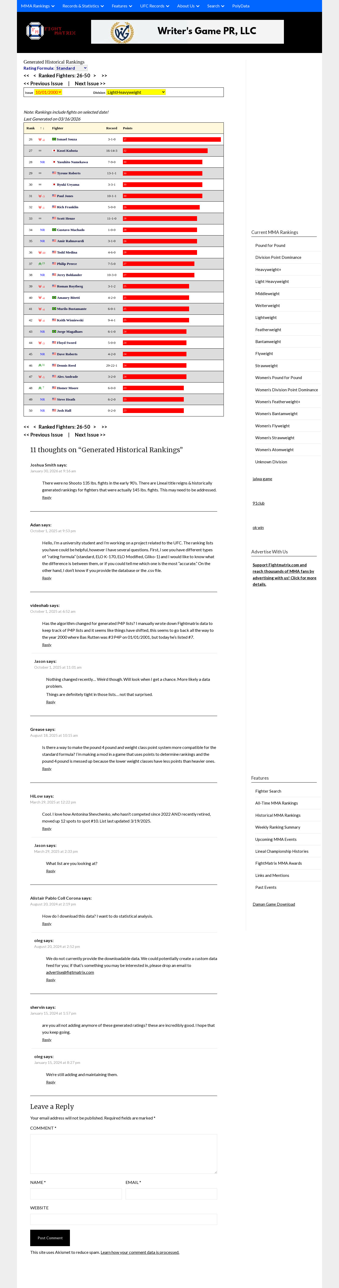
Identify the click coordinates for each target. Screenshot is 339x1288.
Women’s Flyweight (272, 425)
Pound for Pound (270, 245)
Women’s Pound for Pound (278, 377)
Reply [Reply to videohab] (46, 644)
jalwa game (262, 478)
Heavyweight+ (268, 269)
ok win (258, 527)
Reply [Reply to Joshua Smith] (46, 497)
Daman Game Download (274, 904)
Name (38, 1182)
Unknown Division (271, 461)
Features (119, 5)
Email (133, 1182)
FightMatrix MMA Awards (278, 863)
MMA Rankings (35, 5)
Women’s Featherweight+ (277, 401)
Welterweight (267, 305)
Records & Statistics (81, 5)
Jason (40, 661)
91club (259, 503)
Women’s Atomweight (274, 449)
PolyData (240, 5)
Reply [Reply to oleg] (50, 980)
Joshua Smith (43, 464)
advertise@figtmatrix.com (70, 972)
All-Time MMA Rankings (276, 803)
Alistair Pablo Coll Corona (55, 897)
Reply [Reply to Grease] (46, 768)
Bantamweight (268, 341)
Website (39, 1207)
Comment (43, 1127)
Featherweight (268, 329)
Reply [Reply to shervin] (46, 1039)
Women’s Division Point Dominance (286, 389)
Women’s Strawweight (275, 437)
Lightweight (266, 317)
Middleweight (267, 293)
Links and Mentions (272, 875)
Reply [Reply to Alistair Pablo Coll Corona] (46, 923)
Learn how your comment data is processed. (140, 1252)
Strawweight (266, 365)
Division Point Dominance (278, 257)
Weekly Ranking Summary (277, 827)
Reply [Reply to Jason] (50, 702)
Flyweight (264, 353)
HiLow (36, 795)
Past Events (265, 887)
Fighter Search (268, 791)
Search (213, 5)
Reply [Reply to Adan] (46, 578)
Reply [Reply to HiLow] (46, 828)
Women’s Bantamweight (276, 413)
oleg (38, 940)
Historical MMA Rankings (278, 815)
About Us (186, 5)
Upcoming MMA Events (276, 839)
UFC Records (152, 5)
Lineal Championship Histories (282, 851)
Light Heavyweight (272, 281)
